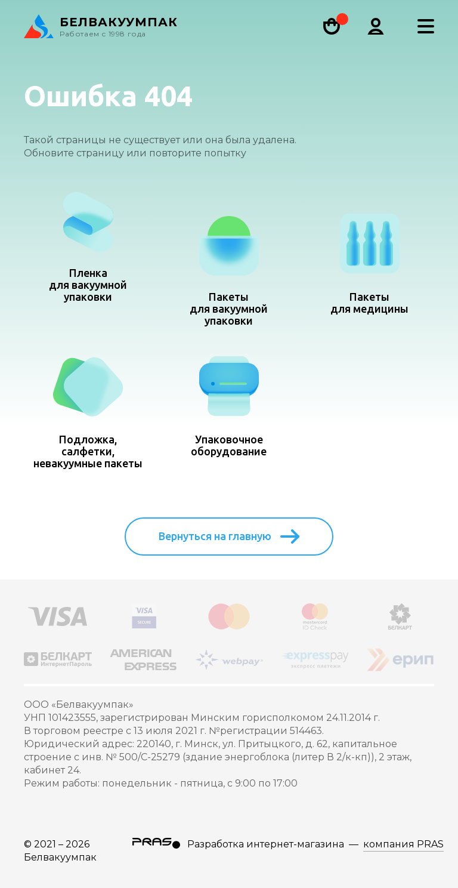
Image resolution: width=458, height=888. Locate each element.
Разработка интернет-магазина (265, 844)
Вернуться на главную (229, 536)
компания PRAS (403, 844)
